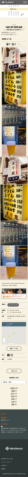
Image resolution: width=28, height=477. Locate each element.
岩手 (12, 393)
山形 (12, 401)
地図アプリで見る (14, 348)
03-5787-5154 (13, 305)
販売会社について (5, 420)
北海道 (12, 388)
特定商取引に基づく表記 (7, 458)
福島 (12, 404)
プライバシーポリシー (6, 462)
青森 (12, 391)
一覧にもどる (14, 371)
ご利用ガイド (4, 465)
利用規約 (3, 468)
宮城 (12, 396)
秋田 (12, 399)
